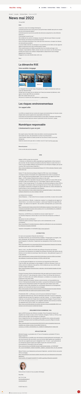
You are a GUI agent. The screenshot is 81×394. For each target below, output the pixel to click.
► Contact (19, 389)
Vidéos (58, 7)
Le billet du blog (43, 97)
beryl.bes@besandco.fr (23, 366)
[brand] (15, 7)
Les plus (16, 14)
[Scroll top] (78, 391)
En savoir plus (53, 139)
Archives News (51, 7)
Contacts (63, 7)
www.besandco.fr (22, 367)
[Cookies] (2, 391)
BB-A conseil (68, 388)
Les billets (43, 7)
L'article (53, 118)
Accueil (11, 14)
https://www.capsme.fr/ (43, 219)
